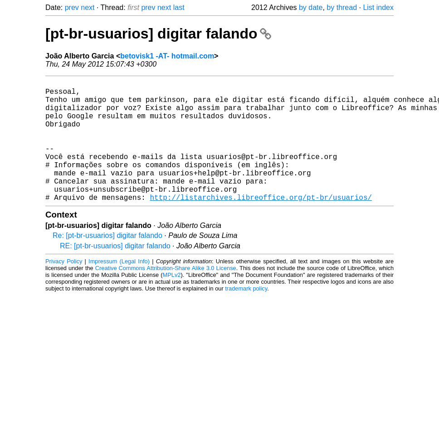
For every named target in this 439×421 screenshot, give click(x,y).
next (87, 7)
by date (310, 7)
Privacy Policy (63, 288)
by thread (342, 7)
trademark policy (246, 315)
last (179, 7)
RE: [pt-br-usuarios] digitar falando (115, 273)
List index (378, 7)
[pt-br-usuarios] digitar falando (158, 33)
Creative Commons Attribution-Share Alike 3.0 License (165, 295)
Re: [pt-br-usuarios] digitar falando (107, 262)
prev (72, 7)
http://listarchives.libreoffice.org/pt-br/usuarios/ (261, 224)
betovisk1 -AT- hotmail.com (167, 56)
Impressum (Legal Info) (119, 288)
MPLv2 (172, 302)
